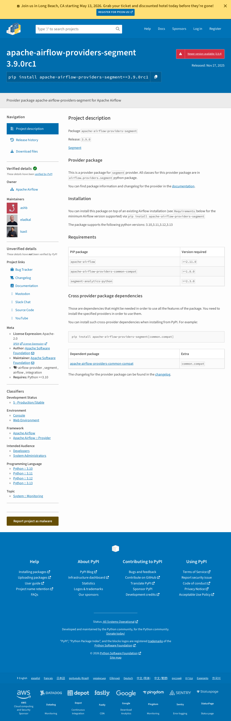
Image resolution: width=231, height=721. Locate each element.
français (48, 678)
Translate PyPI (141, 583)
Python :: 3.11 (23, 473)
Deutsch (128, 678)
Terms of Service (195, 572)
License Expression (33, 344)
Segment (74, 147)
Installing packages (32, 572)
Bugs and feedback (142, 572)
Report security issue (197, 577)
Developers (21, 451)
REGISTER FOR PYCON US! (114, 12)
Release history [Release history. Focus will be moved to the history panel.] (24, 140)
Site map (115, 657)
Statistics (88, 583)
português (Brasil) (79, 678)
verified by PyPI (43, 174)
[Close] (225, 5)
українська (99, 678)
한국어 (216, 678)
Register (215, 28)
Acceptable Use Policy (194, 594)
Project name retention (32, 589)
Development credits (141, 594)
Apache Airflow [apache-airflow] (24, 189)
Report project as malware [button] (32, 521)
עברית (189, 678)
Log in (197, 28)
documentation (183, 186)
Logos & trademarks (88, 589)
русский (177, 678)
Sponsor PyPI (142, 589)
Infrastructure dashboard (86, 577)
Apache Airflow (24, 433)
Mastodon (20, 293)
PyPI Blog (86, 572)
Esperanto (202, 678)
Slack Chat (20, 302)
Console (19, 415)
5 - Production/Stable (28, 402)
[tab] (33, 128)
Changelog (20, 277)
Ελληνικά (115, 678)
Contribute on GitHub (140, 577)
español (35, 678)
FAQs (34, 594)
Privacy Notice (195, 589)
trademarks (155, 641)
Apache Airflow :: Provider (32, 438)
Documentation (24, 285)
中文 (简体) (143, 678)
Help (147, 28)
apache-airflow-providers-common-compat (101, 363)
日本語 (61, 678)
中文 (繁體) (161, 678)
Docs (161, 28)
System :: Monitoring (28, 496)
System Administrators (29, 455)
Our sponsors (89, 594)
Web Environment (26, 420)
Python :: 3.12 (23, 478)
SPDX (16, 344)
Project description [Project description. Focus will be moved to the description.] (27, 128)
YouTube (19, 318)
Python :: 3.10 (23, 468)
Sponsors (179, 28)
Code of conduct (195, 583)
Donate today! (115, 633)
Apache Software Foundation (31, 350)
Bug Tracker (21, 269)
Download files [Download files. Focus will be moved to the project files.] (24, 151)
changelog (162, 374)
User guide (32, 583)
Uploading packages (32, 577)
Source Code (22, 310)
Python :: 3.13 (23, 483)
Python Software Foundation (113, 645)
